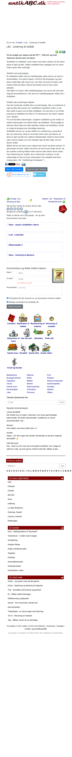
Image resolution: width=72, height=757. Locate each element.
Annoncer (51, 626)
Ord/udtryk (31, 389)
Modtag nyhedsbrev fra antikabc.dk (24, 302)
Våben (50, 392)
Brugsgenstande (14, 378)
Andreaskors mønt (16, 570)
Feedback (40, 174)
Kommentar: (11, 287)
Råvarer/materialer (55, 381)
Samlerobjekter (53, 384)
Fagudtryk (11, 381)
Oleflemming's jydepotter (18, 598)
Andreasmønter (14, 566)
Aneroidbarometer (15, 562)
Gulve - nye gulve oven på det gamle (23, 581)
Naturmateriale (33, 387)
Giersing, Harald (15, 512)
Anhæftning (13, 540)
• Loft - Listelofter (16, 235)
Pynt (49, 375)
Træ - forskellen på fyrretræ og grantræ (24, 590)
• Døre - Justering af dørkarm (21, 255)
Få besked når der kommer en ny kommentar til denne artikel (35, 298)
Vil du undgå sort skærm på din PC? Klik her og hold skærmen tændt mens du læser (32, 56)
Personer (31, 392)
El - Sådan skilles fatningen (19, 594)
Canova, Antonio (15, 516)
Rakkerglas (12, 521)
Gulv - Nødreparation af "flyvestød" (22, 531)
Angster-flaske (14, 544)
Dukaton (11, 486)
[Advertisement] (34, 23)
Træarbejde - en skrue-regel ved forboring (25, 611)
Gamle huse (12, 387)
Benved (11, 495)
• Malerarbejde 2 (15, 245)
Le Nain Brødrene (15, 508)
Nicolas (10, 425)
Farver (9, 384)
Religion (50, 378)
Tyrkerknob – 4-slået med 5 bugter (22, 536)
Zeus (10, 499)
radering (11, 503)
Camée (11, 491)
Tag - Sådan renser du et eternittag (23, 620)
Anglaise (11, 553)
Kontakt (60, 626)
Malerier (30, 375)
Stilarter (50, 389)
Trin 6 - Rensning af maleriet (20, 616)
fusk (9, 482)
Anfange (11, 557)
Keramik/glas (12, 389)
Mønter (30, 384)
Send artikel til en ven (20, 174)
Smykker (51, 387)
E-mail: (10, 278)
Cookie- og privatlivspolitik (36, 629)
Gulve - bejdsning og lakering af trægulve (25, 585)
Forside (19, 43)
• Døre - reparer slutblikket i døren (23, 225)
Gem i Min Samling (14, 169)
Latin (9, 392)
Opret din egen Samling (36, 169)
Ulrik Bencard (12, 443)
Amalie (10, 433)
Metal (29, 378)
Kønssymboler (14, 607)
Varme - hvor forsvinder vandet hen (23, 603)
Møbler (30, 381)
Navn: (9, 272)
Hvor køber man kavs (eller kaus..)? (22, 428)
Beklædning (12, 375)
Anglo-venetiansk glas (17, 549)
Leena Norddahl (13, 412)
